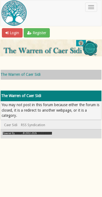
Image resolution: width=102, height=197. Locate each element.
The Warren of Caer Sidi (21, 74)
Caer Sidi (10, 125)
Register (36, 33)
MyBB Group (44, 133)
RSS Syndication (33, 125)
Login (12, 33)
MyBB (18, 133)
